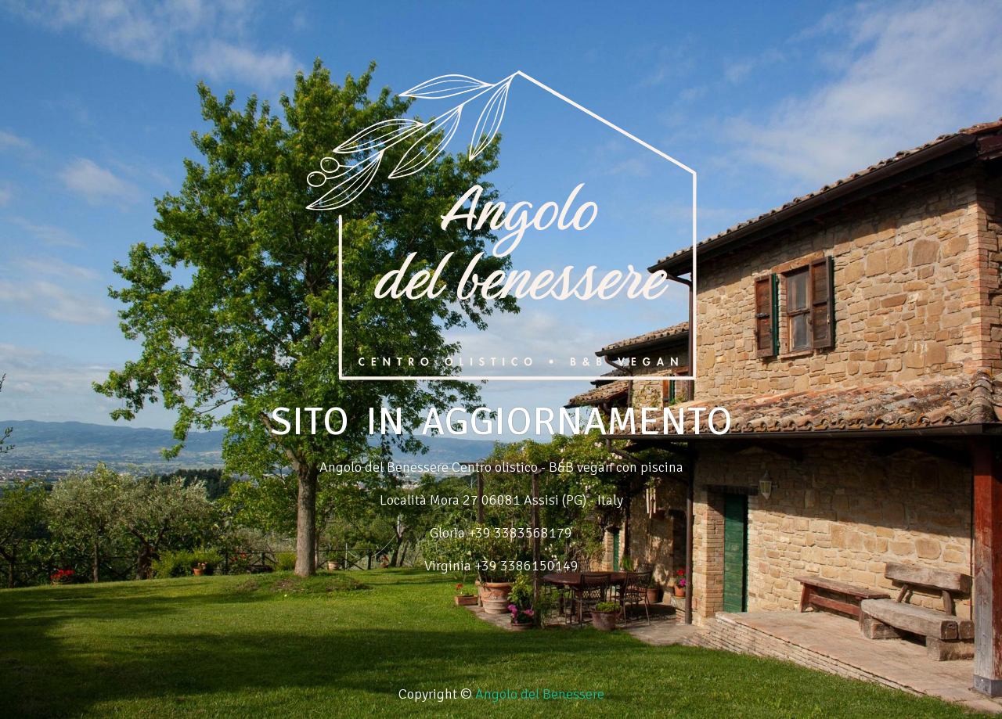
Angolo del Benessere (539, 694)
